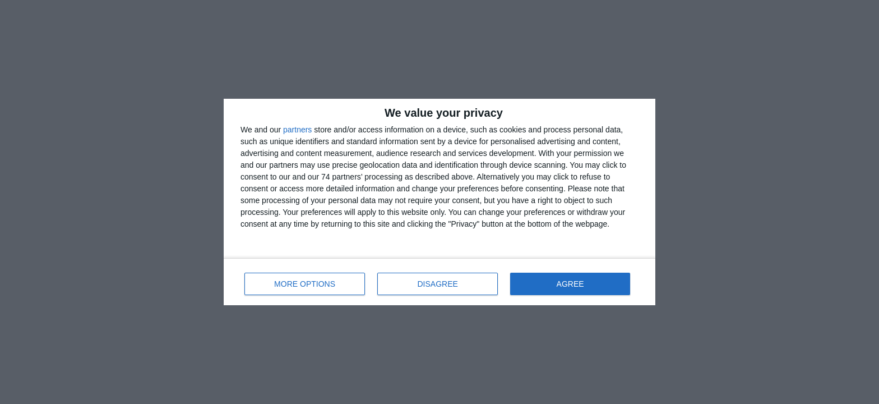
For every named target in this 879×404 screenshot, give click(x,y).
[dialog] (439, 202)
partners (297, 130)
